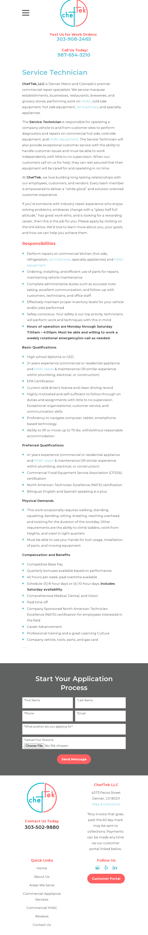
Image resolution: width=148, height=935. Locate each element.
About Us (42, 877)
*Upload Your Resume (39, 740)
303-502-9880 (42, 827)
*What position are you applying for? (48, 726)
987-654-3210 (73, 55)
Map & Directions (106, 804)
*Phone (29, 713)
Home (42, 868)
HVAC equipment (64, 139)
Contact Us (42, 925)
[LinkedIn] (115, 867)
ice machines (87, 107)
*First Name (32, 700)
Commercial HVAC (42, 908)
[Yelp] (106, 867)
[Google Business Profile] (97, 867)
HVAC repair (44, 369)
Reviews (42, 916)
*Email (81, 713)
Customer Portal (106, 879)
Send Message (74, 759)
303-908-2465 (74, 39)
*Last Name (85, 700)
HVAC (86, 101)
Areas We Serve (41, 885)
